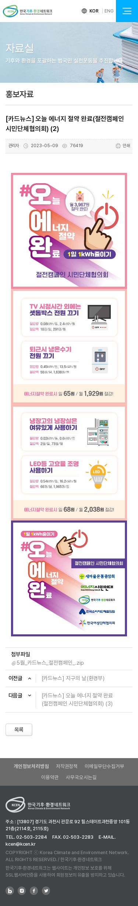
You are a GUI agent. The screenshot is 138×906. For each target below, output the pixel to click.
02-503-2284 (31, 837)
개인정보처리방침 (31, 766)
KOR (94, 11)
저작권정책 (67, 766)
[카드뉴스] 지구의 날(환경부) (73, 678)
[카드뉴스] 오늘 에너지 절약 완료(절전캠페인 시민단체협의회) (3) (77, 699)
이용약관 (50, 777)
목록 (19, 729)
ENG (109, 11)
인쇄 (123, 146)
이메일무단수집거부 (104, 766)
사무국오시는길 (81, 777)
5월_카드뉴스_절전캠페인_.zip (50, 663)
